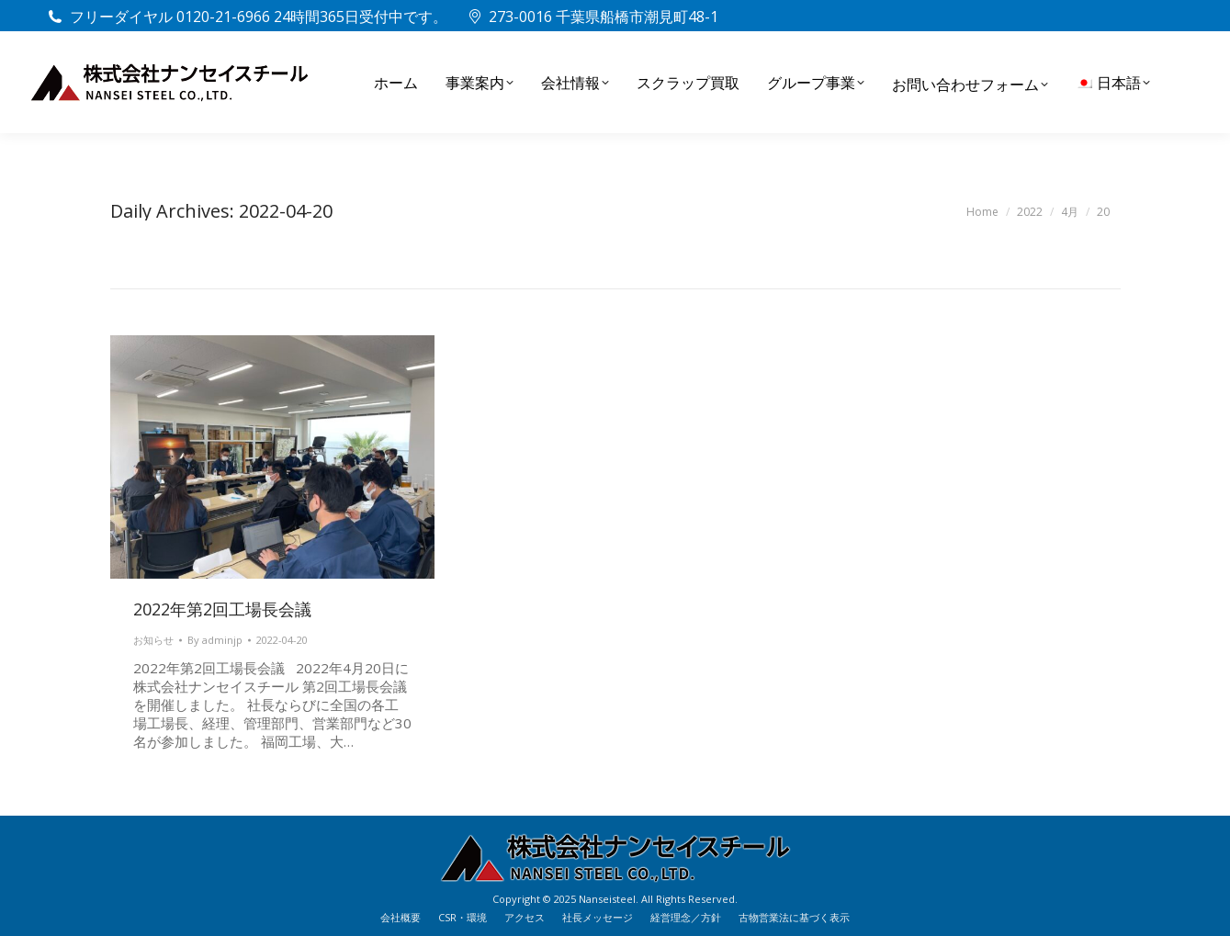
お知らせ (153, 640)
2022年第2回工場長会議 (222, 609)
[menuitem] (1113, 82)
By (215, 640)
